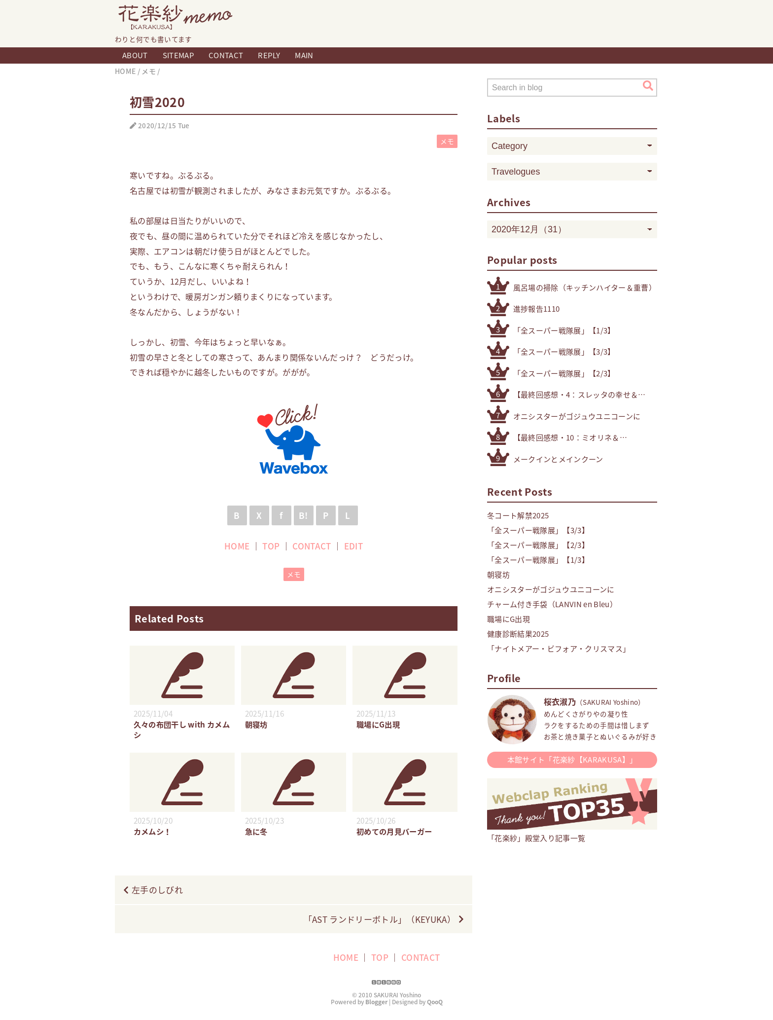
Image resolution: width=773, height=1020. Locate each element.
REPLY (269, 55)
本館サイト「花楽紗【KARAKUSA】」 (572, 759)
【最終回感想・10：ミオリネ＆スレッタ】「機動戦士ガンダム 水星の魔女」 (570, 437)
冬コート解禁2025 (518, 515)
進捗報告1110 (536, 308)
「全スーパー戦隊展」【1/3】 (564, 330)
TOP (271, 546)
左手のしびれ (157, 889)
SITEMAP (178, 55)
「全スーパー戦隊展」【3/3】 (564, 351)
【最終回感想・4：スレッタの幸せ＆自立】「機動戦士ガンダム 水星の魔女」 (585, 395)
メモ (447, 141)
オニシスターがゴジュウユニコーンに (577, 416)
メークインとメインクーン (558, 459)
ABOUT (135, 55)
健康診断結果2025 (518, 633)
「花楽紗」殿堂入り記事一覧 (572, 832)
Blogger (376, 1001)
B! (303, 515)
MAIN (304, 55)
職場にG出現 (508, 619)
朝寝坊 (498, 574)
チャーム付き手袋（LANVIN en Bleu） (552, 604)
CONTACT (226, 55)
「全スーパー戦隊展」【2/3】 (564, 373)
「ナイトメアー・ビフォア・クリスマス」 (558, 648)
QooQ (435, 1001)
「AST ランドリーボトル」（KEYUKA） (380, 919)
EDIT (353, 546)
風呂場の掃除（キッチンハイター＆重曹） (584, 287)
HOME (236, 546)
